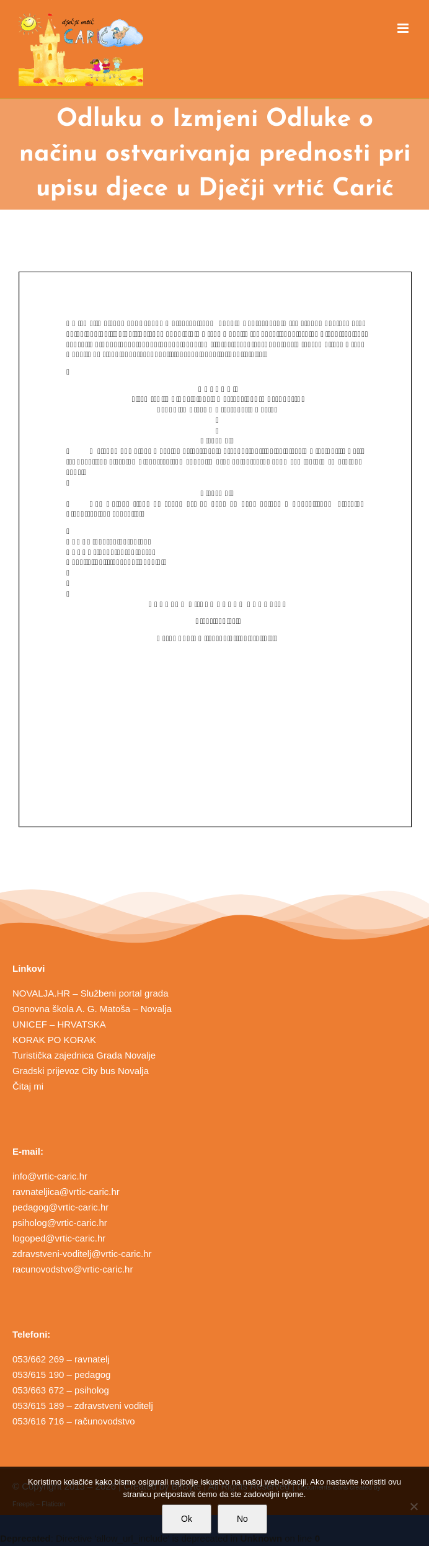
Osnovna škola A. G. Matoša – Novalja (92, 1008)
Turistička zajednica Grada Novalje (84, 1055)
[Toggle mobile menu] (403, 28)
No (242, 1519)
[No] (413, 1506)
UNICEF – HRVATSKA (59, 1024)
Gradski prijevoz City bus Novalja (80, 1070)
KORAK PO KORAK (54, 1039)
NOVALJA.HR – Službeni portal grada (90, 993)
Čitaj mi (27, 1086)
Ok (186, 1519)
